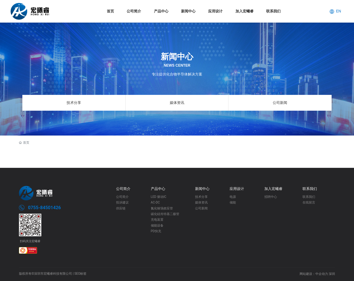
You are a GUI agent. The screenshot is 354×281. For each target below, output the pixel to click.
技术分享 (74, 103)
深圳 (332, 274)
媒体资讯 (177, 103)
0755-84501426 (44, 207)
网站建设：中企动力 (314, 274)
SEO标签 (80, 273)
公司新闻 (280, 103)
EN (338, 11)
